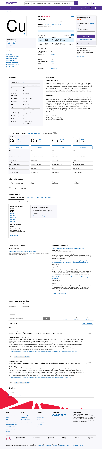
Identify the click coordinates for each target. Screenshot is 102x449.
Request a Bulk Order (86, 39)
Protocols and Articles (12, 62)
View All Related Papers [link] (59, 293)
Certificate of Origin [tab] (32, 197)
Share (71, 16)
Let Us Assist (80, 56)
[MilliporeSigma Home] (11, 3)
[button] (65, 8)
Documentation (10, 60)
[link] (12, 314)
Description (9, 54)
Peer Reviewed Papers (12, 64)
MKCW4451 (13, 217)
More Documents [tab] (46, 197)
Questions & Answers (12, 67)
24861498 (52, 61)
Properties (9, 52)
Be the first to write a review (18, 395)
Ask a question (87, 323)
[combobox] (51, 3)
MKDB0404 (12, 213)
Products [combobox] (27, 3)
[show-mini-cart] (92, 8)
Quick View (19, 147)
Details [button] (92, 23)
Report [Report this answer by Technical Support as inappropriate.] (27, 356)
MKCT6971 (12, 221)
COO (14, 42)
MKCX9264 (12, 215)
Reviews (8, 69)
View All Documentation (13, 46)
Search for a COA (14, 235)
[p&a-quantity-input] (86, 33)
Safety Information (11, 58)
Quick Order (84, 8)
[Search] (76, 3)
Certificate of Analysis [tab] (17, 197)
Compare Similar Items (12, 56)
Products (7, 11)
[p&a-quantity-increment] (94, 33)
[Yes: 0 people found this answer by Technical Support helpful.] (16, 357)
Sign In (45, 31)
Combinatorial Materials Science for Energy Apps (21, 251)
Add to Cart (86, 36)
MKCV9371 (12, 219)
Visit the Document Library (38, 216)
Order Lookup (75, 8)
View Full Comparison (34, 133)
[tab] (9, 12)
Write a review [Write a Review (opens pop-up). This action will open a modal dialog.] (50, 24)
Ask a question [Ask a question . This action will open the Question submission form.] (58, 24)
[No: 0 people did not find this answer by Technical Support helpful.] (21, 357)
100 (24, 82)
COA (9, 42)
